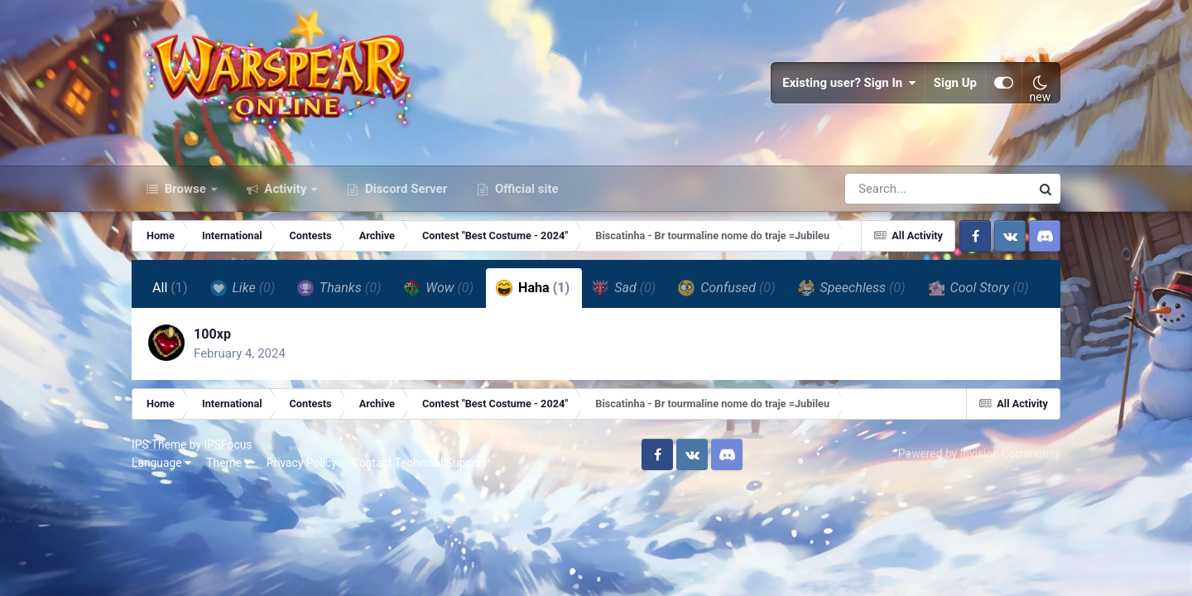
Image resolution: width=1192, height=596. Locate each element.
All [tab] (170, 288)
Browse (185, 188)
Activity (286, 188)
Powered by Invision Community (979, 453)
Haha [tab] (533, 288)
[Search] (890, 189)
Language (161, 462)
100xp (212, 334)
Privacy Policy (302, 462)
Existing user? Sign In (849, 82)
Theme (228, 462)
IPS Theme (159, 444)
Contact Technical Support (419, 462)
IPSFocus (228, 444)
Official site (525, 188)
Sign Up (955, 82)
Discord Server (404, 188)
